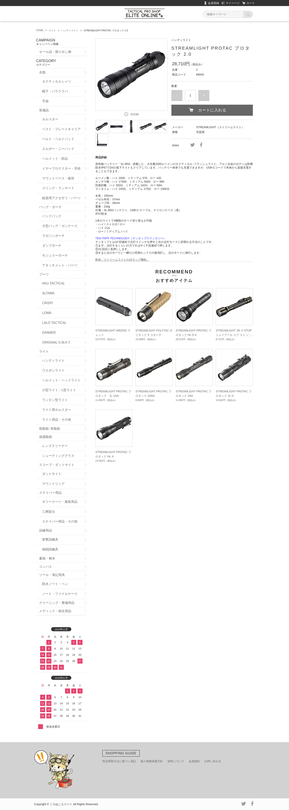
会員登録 (213, 3)
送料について (175, 761)
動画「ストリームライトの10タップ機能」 (122, 259)
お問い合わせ (212, 761)
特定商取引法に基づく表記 (119, 761)
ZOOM (134, 114)
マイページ (233, 3)
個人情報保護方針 (151, 761)
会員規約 (194, 761)
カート (250, 3)
